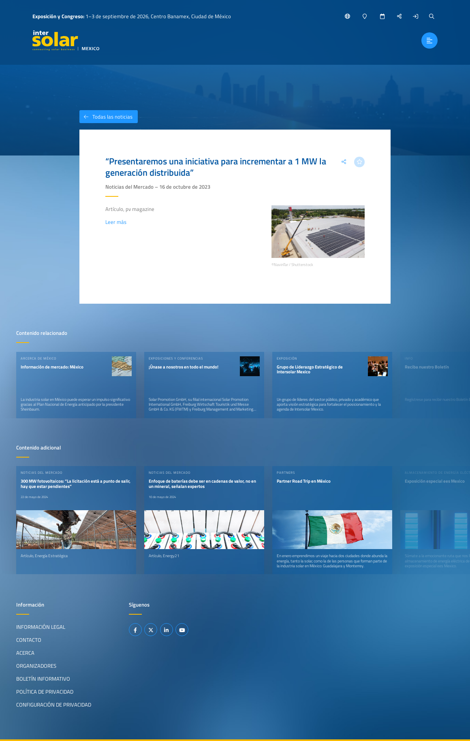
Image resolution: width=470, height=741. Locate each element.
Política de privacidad (44, 692)
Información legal (40, 627)
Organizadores (36, 666)
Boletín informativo (43, 679)
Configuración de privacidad (53, 705)
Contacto (28, 640)
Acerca (25, 653)
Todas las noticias (105, 117)
